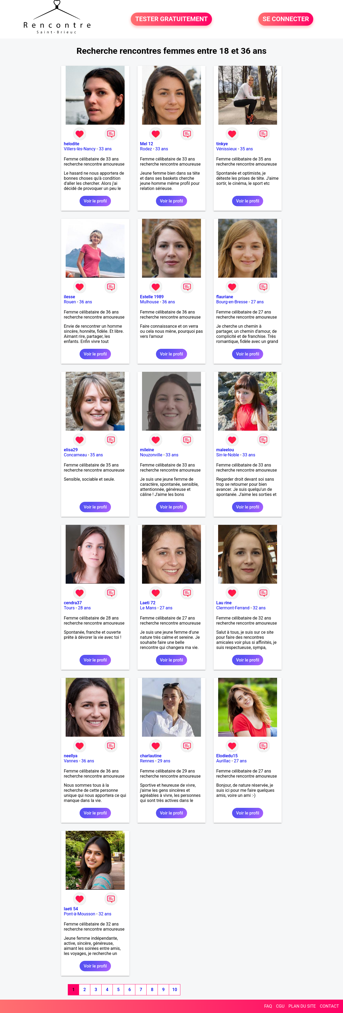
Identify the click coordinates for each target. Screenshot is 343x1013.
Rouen (70, 301)
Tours (69, 607)
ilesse (69, 296)
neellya (70, 755)
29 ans (164, 760)
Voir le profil (95, 201)
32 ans (259, 607)
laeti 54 (71, 908)
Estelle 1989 (152, 296)
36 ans (85, 301)
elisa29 (71, 449)
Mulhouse (149, 301)
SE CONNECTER (286, 19)
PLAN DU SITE (302, 1006)
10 (174, 989)
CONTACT (329, 1006)
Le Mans (148, 607)
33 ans (105, 148)
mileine (147, 449)
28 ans (84, 607)
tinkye (222, 143)
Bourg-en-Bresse (232, 301)
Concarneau (75, 454)
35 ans (246, 148)
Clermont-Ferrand (232, 607)
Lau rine (224, 602)
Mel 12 (146, 143)
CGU (280, 1006)
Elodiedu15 (227, 755)
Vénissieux (226, 148)
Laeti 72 (147, 602)
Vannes (71, 760)
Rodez (146, 148)
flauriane (224, 296)
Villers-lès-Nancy (79, 148)
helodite (71, 143)
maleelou (225, 449)
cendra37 (73, 602)
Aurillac (223, 760)
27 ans (257, 301)
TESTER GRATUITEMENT (171, 19)
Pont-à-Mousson (79, 913)
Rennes (147, 760)
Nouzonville (151, 454)
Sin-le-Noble (227, 454)
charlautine (151, 755)
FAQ (268, 1006)
